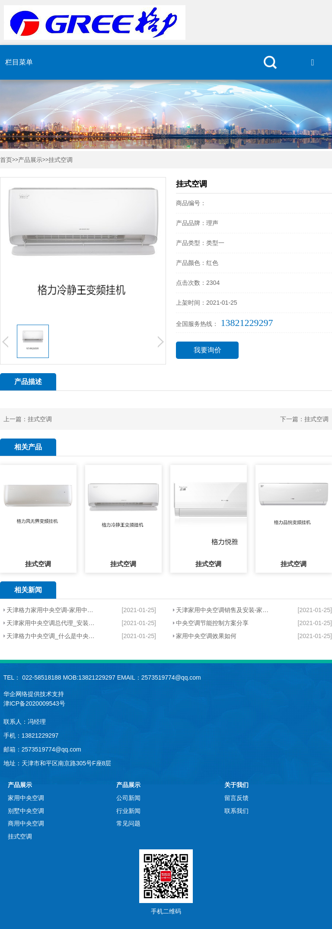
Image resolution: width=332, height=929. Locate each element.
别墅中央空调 (26, 810)
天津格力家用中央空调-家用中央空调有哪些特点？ (51, 609)
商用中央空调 (26, 823)
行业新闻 (128, 810)
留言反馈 (236, 797)
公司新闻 (128, 797)
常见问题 (128, 823)
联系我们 (236, 810)
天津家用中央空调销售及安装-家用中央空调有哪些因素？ (223, 609)
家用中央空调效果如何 (206, 635)
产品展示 (30, 160)
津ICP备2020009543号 (34, 703)
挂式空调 (60, 160)
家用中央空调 (26, 797)
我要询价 (207, 350)
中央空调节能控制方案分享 (212, 622)
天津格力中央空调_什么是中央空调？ (51, 635)
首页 (6, 160)
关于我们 (236, 784)
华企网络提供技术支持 (33, 693)
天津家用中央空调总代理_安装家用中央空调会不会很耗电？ (51, 622)
